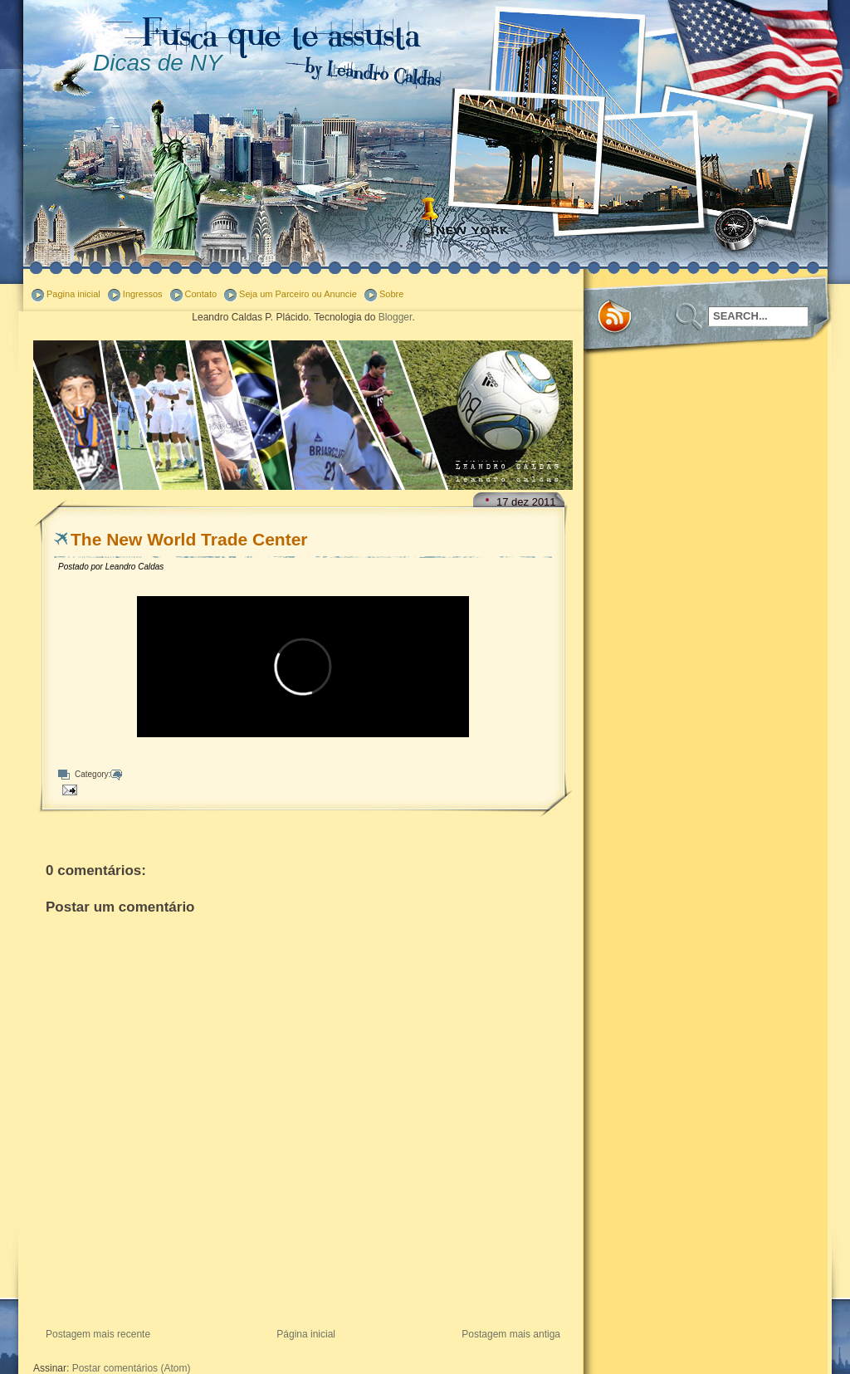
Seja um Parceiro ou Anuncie (298, 294)
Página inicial (305, 1334)
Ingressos (143, 294)
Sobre (391, 294)
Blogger (396, 317)
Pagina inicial (73, 294)
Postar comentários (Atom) (131, 1368)
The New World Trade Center (189, 539)
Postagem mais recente (98, 1334)
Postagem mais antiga (511, 1334)
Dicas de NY (157, 63)
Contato (201, 294)
